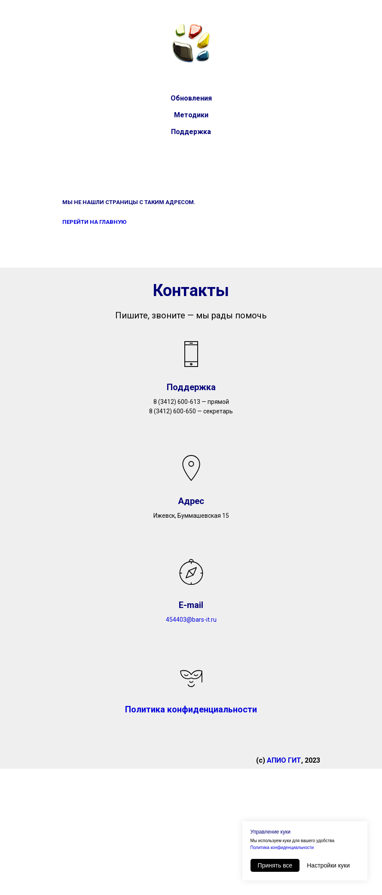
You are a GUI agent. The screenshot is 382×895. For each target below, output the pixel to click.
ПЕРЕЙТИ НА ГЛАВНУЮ (94, 222)
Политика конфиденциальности (282, 847)
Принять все (275, 865)
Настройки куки (328, 865)
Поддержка (191, 132)
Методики (191, 115)
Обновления (191, 98)
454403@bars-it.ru (191, 619)
